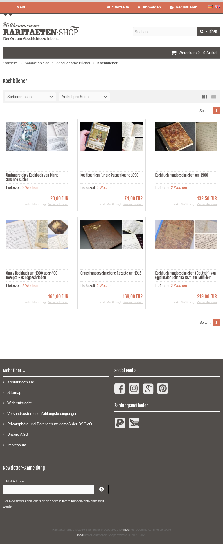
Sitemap (12, 392)
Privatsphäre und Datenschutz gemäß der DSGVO (47, 423)
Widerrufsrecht (17, 402)
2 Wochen (30, 188)
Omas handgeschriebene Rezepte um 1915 (110, 273)
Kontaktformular (18, 381)
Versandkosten (58, 204)
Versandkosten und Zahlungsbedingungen (40, 413)
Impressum (14, 444)
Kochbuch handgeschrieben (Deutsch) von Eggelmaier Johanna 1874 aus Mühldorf (185, 275)
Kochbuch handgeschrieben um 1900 (181, 175)
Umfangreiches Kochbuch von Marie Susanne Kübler (32, 177)
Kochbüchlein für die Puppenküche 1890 (109, 175)
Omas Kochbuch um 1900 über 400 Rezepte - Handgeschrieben (31, 275)
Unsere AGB (15, 434)
